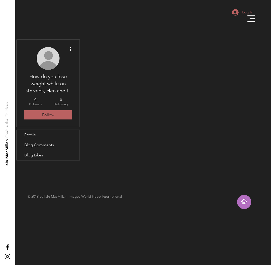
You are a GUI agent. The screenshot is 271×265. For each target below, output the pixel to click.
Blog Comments (39, 144)
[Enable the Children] (7, 120)
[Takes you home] (244, 202)
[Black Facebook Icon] (7, 247)
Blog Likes (33, 155)
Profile (30, 134)
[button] (251, 19)
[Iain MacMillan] (7, 153)
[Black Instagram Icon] (7, 256)
